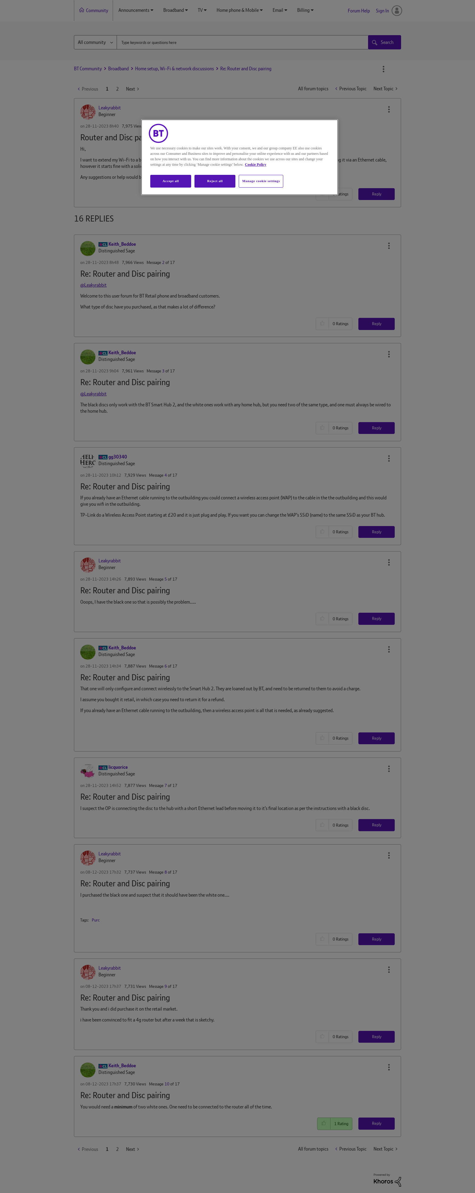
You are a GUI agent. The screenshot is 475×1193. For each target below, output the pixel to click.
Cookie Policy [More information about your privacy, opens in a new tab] (255, 164)
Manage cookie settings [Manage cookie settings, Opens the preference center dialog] (261, 181)
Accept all (170, 181)
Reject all (215, 181)
